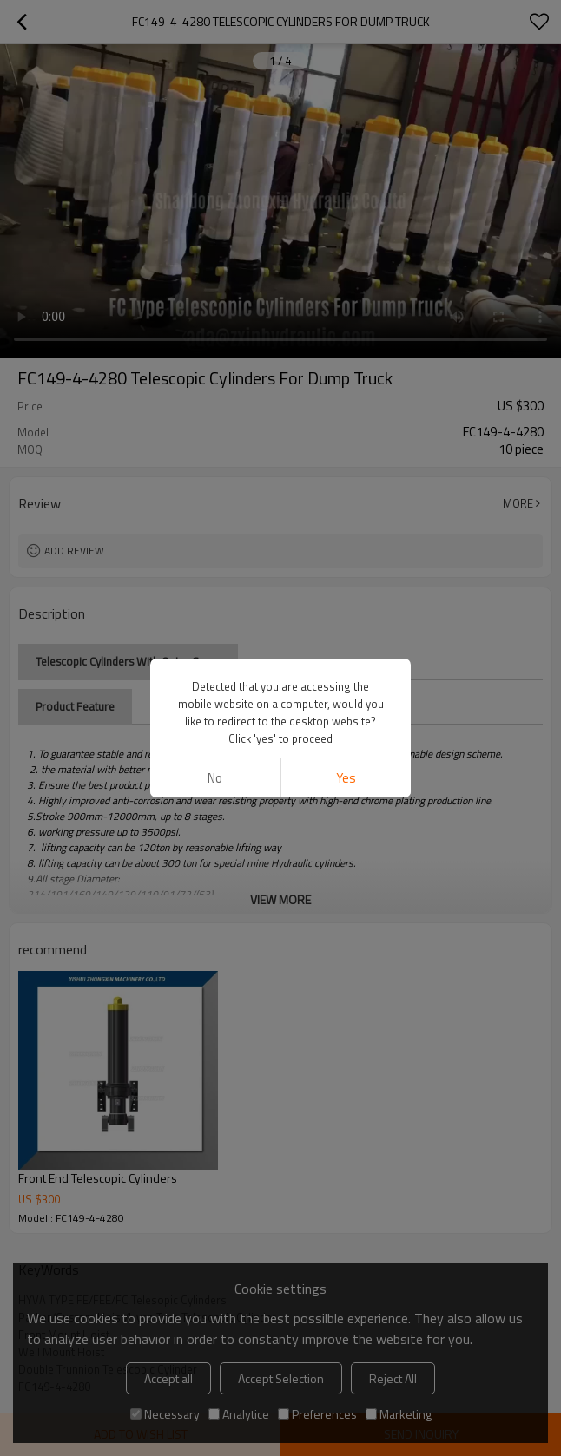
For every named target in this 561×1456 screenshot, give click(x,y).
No (215, 778)
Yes (346, 778)
